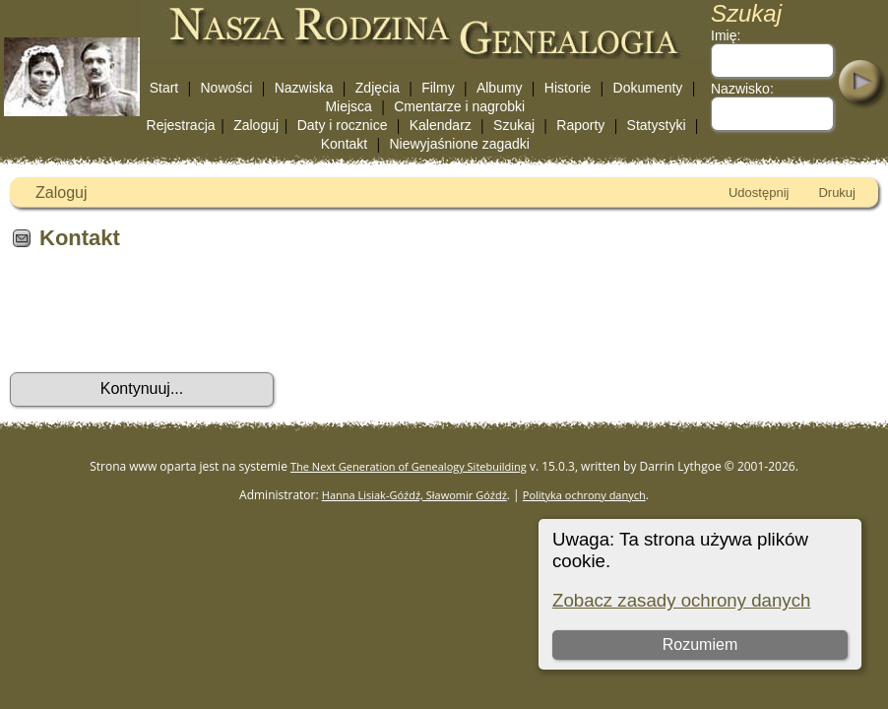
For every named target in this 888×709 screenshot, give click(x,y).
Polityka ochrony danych (584, 494)
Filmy (437, 88)
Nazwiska (304, 88)
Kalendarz (441, 125)
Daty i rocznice (342, 125)
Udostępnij (759, 192)
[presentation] (159, 318)
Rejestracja (181, 125)
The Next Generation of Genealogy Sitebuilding (408, 466)
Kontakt (344, 144)
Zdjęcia (377, 88)
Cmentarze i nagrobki (459, 106)
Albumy (499, 88)
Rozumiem (700, 644)
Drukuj (837, 192)
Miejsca (348, 106)
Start (164, 88)
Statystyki (656, 125)
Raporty (580, 125)
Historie (567, 88)
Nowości (227, 88)
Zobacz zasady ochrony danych (681, 600)
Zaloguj (256, 125)
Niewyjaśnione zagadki (459, 144)
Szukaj (514, 125)
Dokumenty (648, 88)
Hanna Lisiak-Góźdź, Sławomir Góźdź (414, 494)
